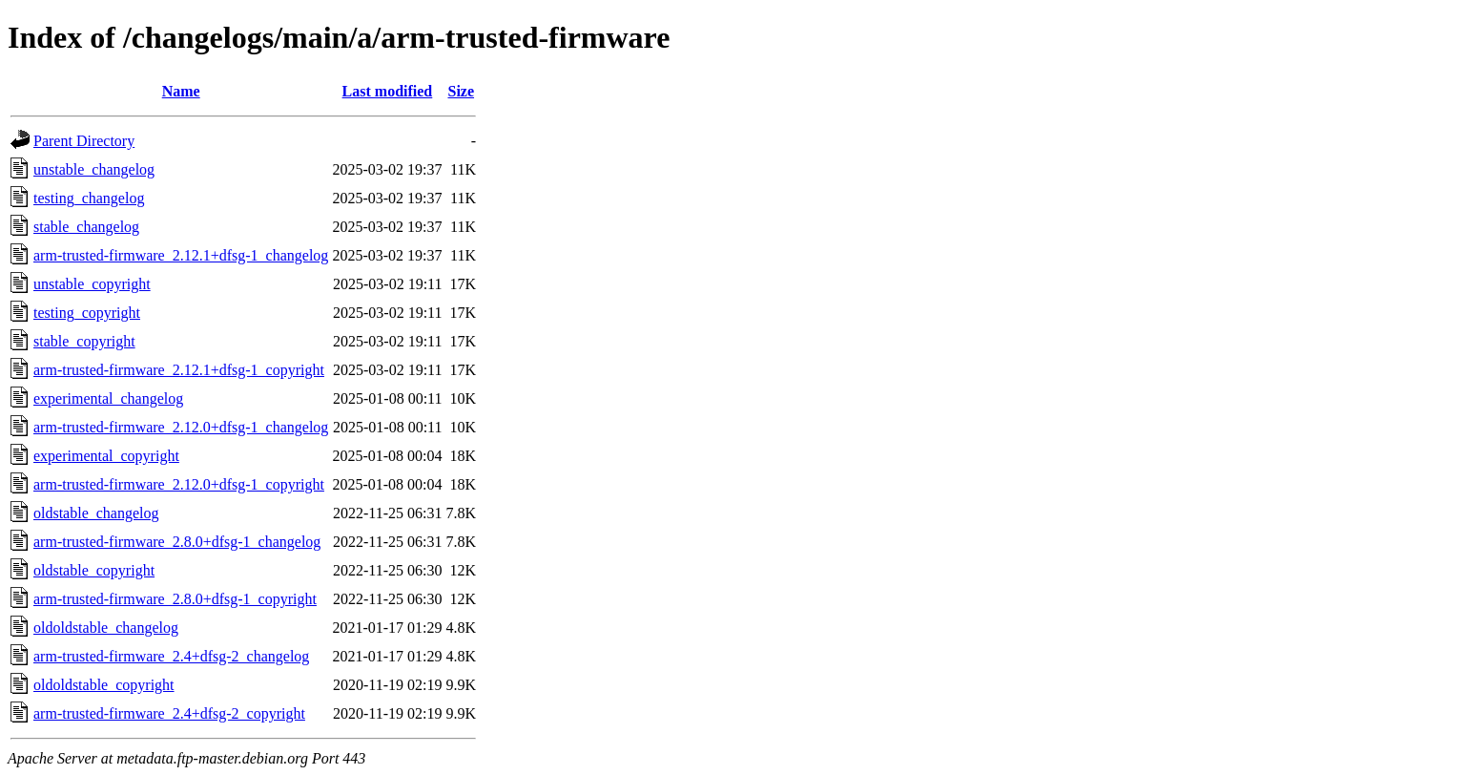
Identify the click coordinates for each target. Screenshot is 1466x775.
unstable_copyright (92, 284)
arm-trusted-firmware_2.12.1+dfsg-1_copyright (178, 370)
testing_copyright (86, 312)
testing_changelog (88, 198)
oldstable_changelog (96, 513)
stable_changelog (86, 227)
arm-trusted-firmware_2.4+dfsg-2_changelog (171, 656)
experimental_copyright (106, 456)
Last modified (387, 91)
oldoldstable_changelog (105, 627)
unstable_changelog (94, 169)
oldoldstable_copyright (104, 685)
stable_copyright (84, 341)
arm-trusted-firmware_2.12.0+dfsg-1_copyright (178, 484)
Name (181, 91)
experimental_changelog (108, 398)
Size (460, 91)
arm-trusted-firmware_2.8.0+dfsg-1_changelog (176, 542)
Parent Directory (83, 141)
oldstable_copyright (94, 570)
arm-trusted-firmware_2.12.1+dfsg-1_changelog (180, 255)
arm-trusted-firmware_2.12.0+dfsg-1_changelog (180, 427)
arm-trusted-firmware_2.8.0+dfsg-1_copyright (175, 599)
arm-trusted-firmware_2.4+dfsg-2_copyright (169, 713)
